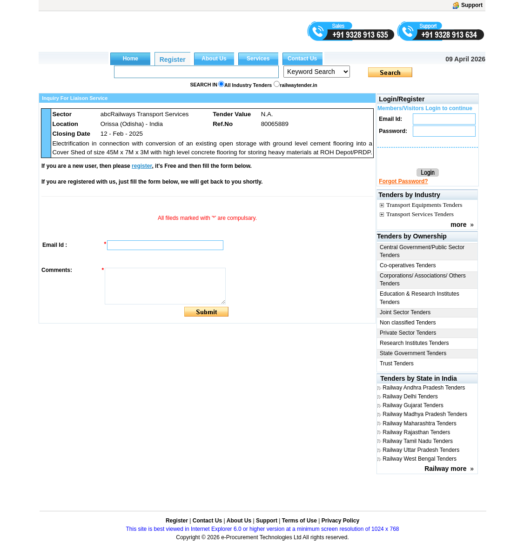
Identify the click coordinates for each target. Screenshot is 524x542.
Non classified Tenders (408, 322)
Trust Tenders (397, 363)
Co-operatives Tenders (408, 265)
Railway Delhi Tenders (410, 396)
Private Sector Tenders (408, 333)
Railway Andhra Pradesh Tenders (424, 387)
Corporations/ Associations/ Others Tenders (423, 279)
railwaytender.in (298, 85)
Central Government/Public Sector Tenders (422, 251)
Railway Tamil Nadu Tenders (418, 441)
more (458, 224)
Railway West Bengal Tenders (420, 459)
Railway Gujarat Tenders (413, 405)
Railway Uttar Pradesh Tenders (421, 450)
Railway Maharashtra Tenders (420, 423)
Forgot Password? (403, 181)
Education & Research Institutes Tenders (419, 298)
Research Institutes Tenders (414, 343)
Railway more (445, 468)
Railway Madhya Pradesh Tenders (425, 414)
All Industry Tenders (248, 85)
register (142, 166)
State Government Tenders (413, 353)
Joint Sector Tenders (405, 312)
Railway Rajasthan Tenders (416, 432)
